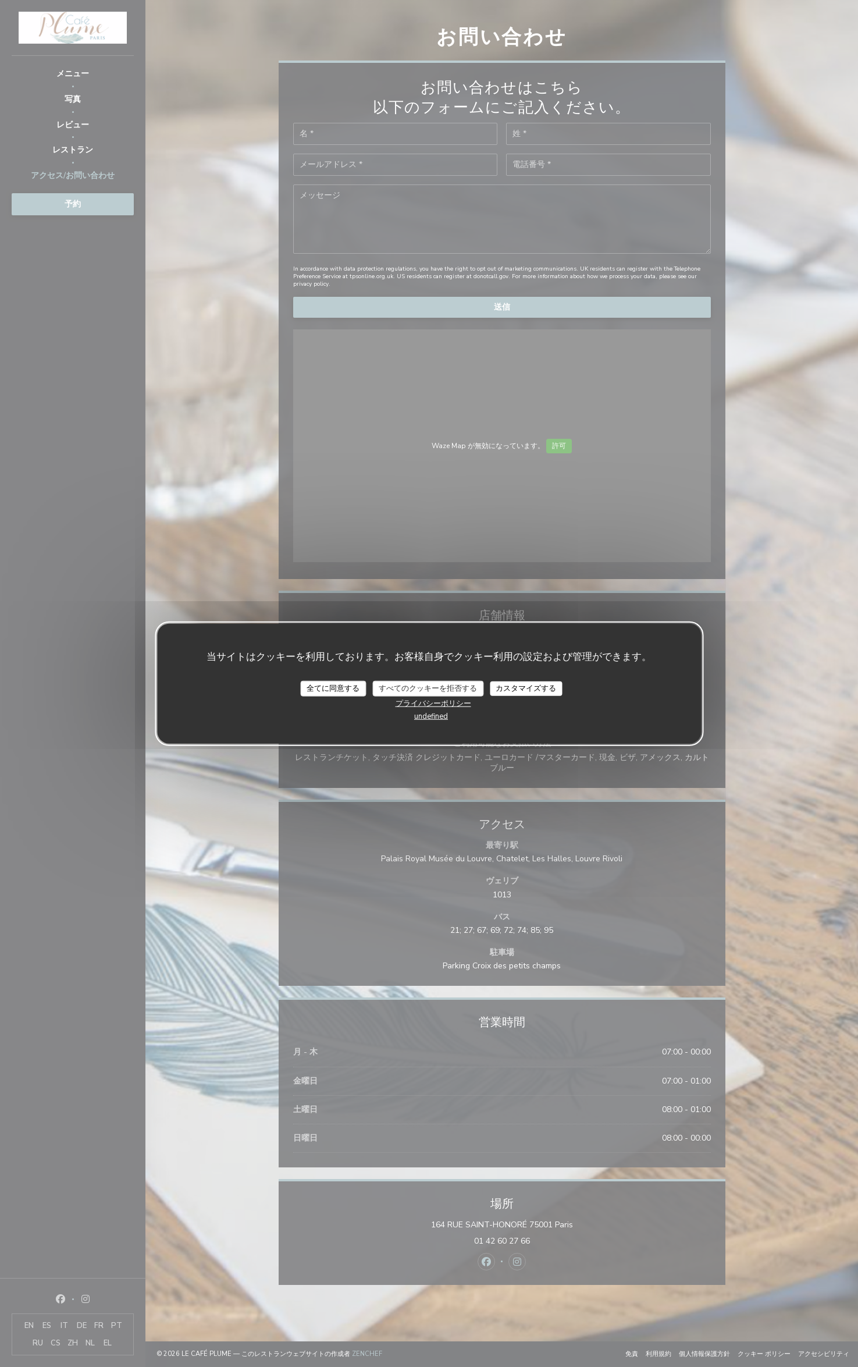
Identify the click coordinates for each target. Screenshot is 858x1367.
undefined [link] (431, 716)
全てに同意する (333, 688)
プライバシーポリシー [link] (433, 703)
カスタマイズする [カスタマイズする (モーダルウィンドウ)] (526, 688)
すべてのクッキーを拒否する (428, 688)
